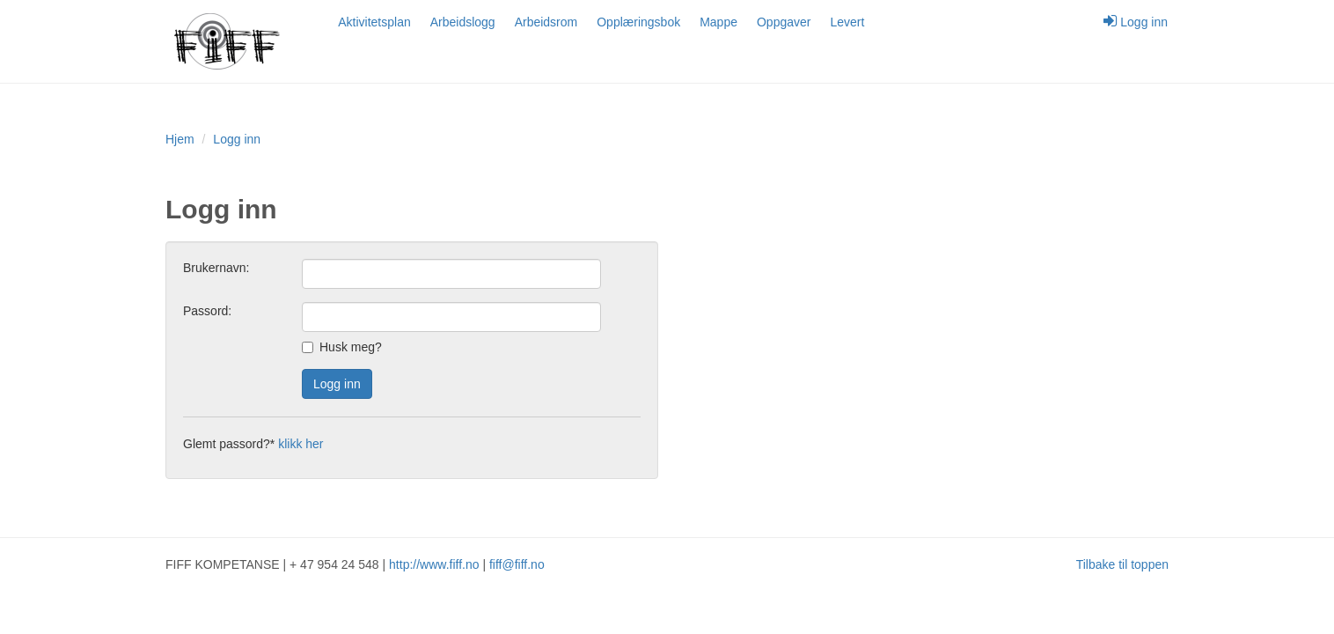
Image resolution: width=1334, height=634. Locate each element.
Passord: (207, 311)
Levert (847, 22)
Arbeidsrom (546, 22)
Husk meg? (342, 347)
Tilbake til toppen (1122, 564)
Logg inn (1135, 21)
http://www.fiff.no (434, 564)
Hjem (179, 139)
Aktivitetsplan (374, 22)
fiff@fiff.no (517, 564)
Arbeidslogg (462, 22)
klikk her (300, 444)
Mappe (718, 22)
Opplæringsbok (638, 22)
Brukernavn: (216, 268)
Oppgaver (783, 22)
